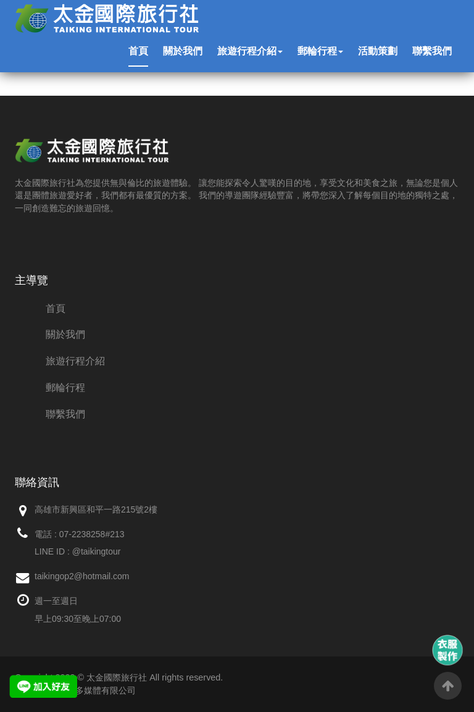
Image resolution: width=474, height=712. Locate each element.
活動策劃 (377, 51)
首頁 (138, 51)
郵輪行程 (320, 51)
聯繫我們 (432, 51)
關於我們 (182, 51)
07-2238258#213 (92, 534)
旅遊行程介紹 (250, 51)
